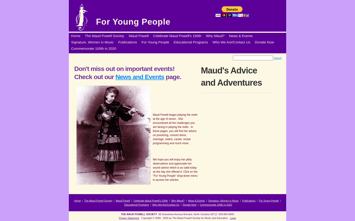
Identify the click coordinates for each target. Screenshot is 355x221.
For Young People (133, 21)
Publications (248, 200)
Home (77, 200)
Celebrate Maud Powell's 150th (150, 200)
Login (233, 218)
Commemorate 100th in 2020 (216, 204)
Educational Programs (136, 204)
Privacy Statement (129, 218)
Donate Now (190, 204)
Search (278, 58)
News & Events (196, 200)
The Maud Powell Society (98, 200)
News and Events (139, 76)
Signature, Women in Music (223, 200)
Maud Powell (123, 200)
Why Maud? (178, 200)
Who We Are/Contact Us (165, 204)
